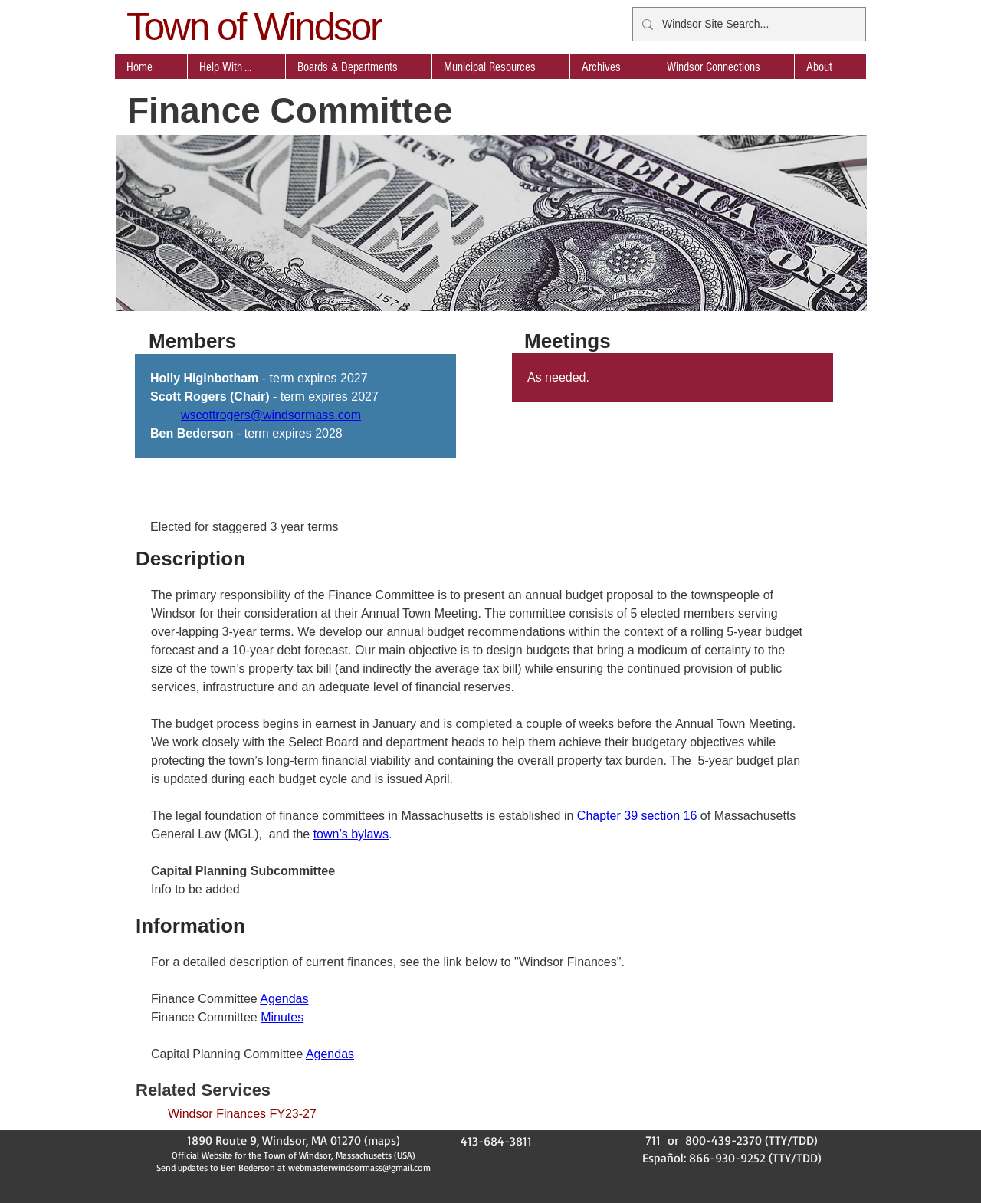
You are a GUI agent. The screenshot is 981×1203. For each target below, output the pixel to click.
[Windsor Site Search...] (747, 24)
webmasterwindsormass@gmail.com (359, 1167)
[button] (358, 67)
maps (382, 1140)
